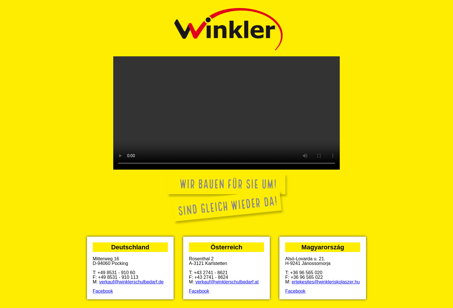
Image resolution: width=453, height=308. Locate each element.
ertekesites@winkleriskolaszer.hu (326, 281)
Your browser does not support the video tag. (226, 113)
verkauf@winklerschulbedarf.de (131, 281)
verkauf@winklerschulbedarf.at (227, 281)
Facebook (103, 291)
